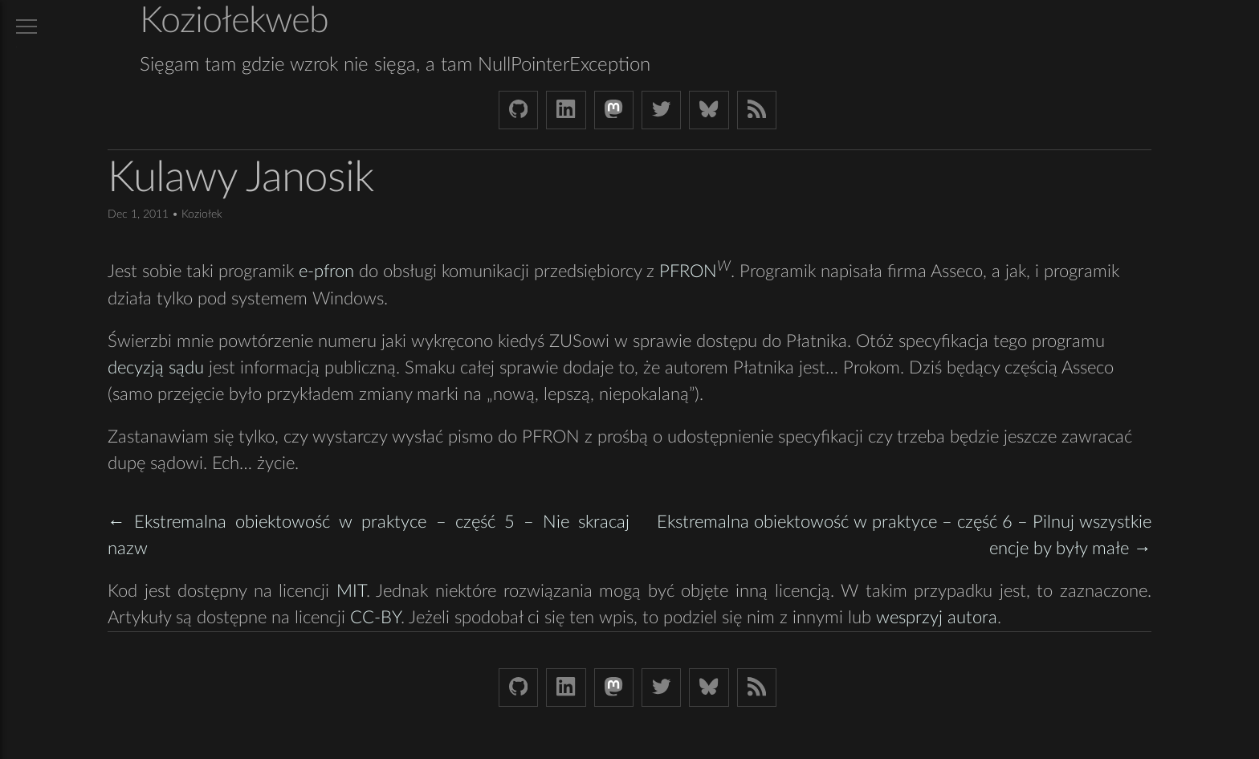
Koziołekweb (234, 21)
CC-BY (375, 617)
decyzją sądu (156, 368)
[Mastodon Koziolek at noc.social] (614, 110)
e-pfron (326, 272)
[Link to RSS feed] (756, 110)
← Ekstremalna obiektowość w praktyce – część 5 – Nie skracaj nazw (369, 535)
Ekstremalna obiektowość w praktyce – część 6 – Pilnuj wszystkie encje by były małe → (904, 535)
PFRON (688, 272)
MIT (351, 591)
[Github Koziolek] (518, 110)
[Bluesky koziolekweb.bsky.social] (708, 110)
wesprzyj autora (936, 617)
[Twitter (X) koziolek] (661, 110)
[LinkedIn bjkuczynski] (565, 110)
